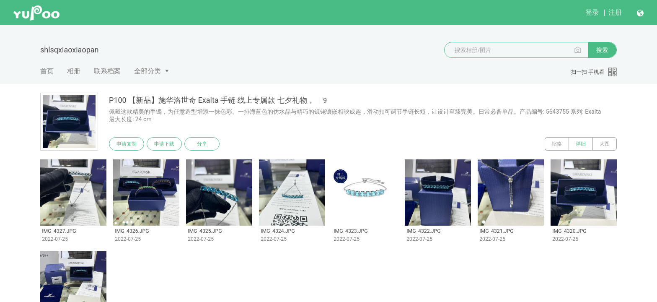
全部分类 (147, 71)
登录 (592, 12)
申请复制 (126, 144)
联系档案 (107, 71)
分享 (202, 144)
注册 (615, 12)
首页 (47, 71)
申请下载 (164, 144)
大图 (605, 144)
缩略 (557, 144)
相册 (73, 71)
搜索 (602, 50)
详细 (581, 144)
